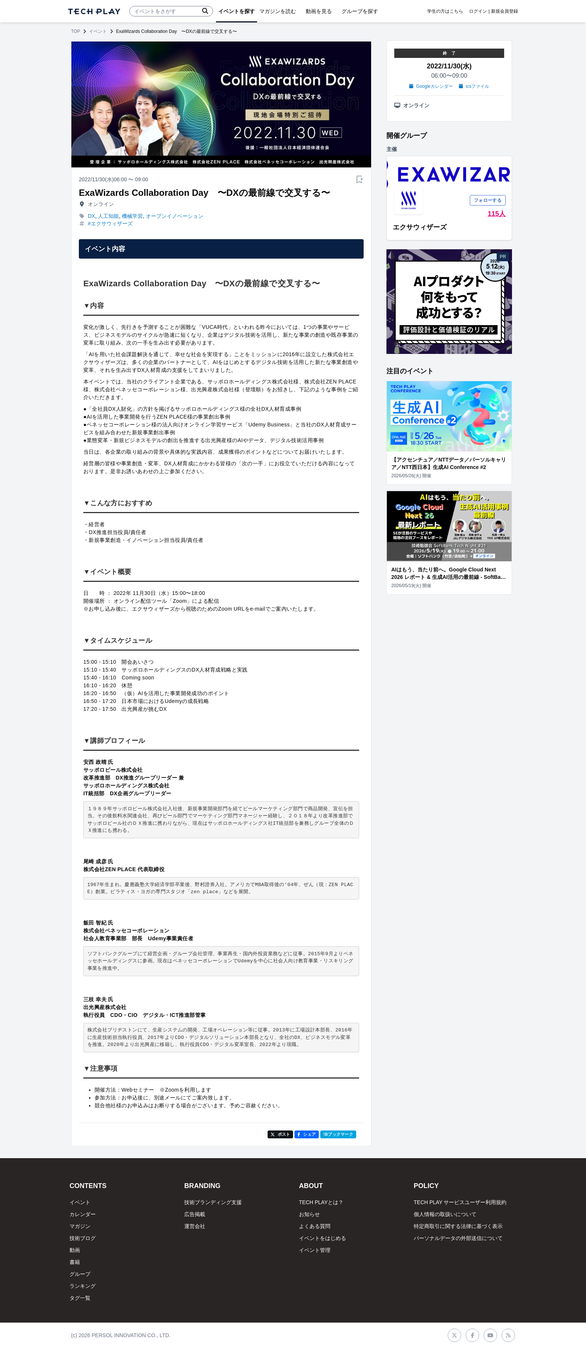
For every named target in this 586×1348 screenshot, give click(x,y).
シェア (306, 1134)
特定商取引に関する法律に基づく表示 (458, 1226)
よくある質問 (314, 1226)
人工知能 (108, 216)
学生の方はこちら (445, 11)
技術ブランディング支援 (213, 1202)
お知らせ (309, 1214)
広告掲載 (194, 1214)
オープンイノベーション (174, 216)
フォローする (488, 200)
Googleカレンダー (431, 86)
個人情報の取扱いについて (445, 1214)
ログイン (478, 11)
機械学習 (132, 216)
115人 (497, 214)
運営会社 (194, 1226)
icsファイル (474, 86)
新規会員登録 (504, 11)
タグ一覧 (80, 1298)
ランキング (83, 1286)
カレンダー (83, 1214)
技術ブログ (83, 1238)
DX (91, 216)
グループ (80, 1274)
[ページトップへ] (94, 11)
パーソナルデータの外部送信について (458, 1238)
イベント (98, 31)
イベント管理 (314, 1250)
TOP (75, 31)
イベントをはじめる (322, 1238)
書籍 (75, 1262)
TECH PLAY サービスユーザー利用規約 (460, 1202)
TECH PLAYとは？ (321, 1202)
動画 (75, 1250)
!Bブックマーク (338, 1134)
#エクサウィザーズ (110, 223)
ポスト (280, 1134)
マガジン (80, 1226)
